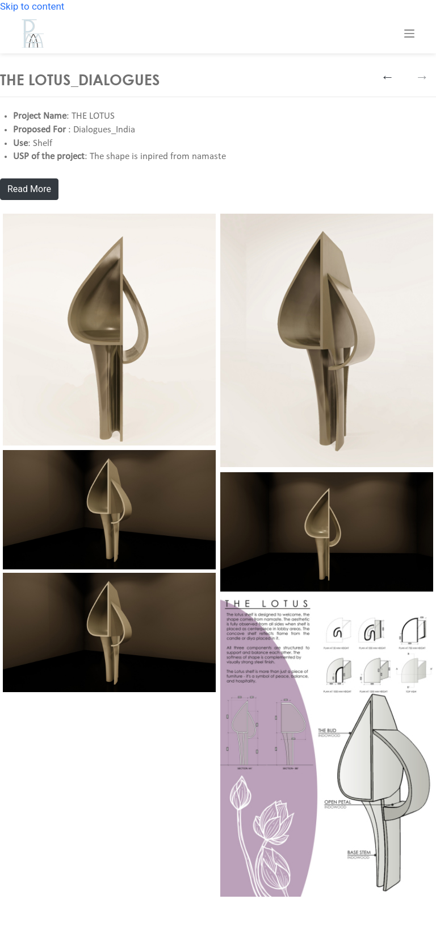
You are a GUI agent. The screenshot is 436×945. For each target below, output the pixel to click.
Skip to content (32, 6)
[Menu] (409, 33)
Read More (29, 189)
